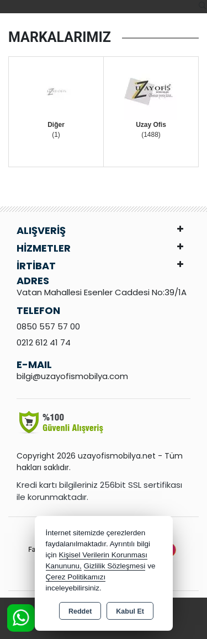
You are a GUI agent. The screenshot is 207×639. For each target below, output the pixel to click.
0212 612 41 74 (44, 342)
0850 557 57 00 (48, 326)
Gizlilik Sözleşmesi (115, 566)
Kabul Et (130, 611)
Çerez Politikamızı (76, 577)
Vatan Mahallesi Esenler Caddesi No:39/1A (102, 292)
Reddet (80, 611)
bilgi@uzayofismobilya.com (72, 376)
